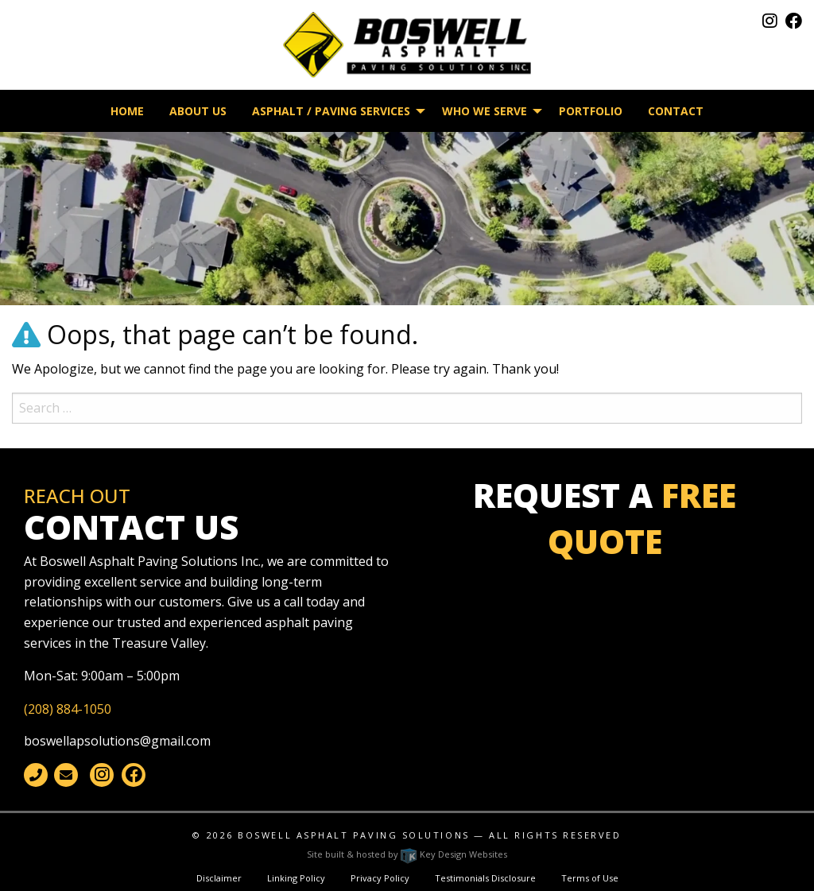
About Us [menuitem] (198, 110)
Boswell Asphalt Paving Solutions (353, 835)
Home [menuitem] (127, 110)
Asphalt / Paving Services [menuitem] (331, 110)
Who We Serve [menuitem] (484, 110)
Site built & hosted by (407, 854)
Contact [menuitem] (676, 110)
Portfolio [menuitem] (590, 110)
